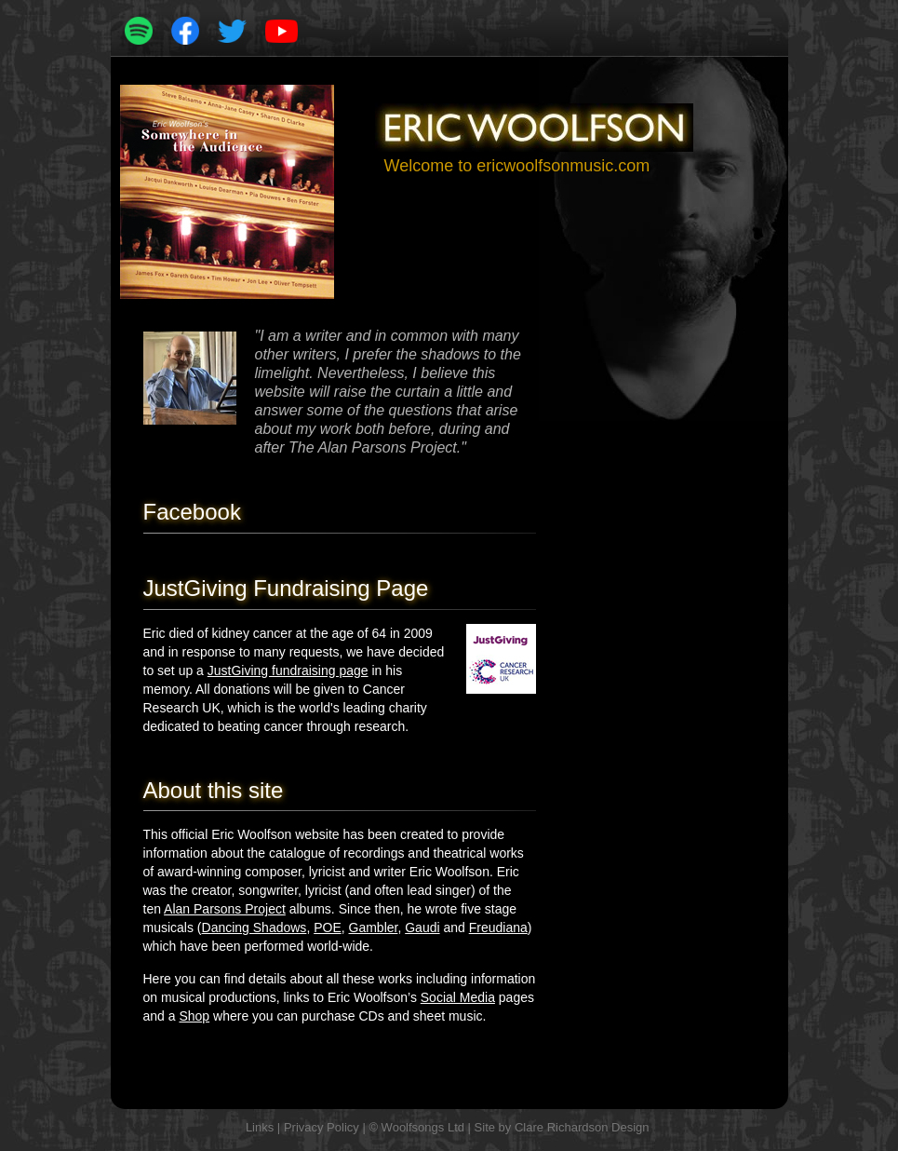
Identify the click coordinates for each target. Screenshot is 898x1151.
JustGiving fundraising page (288, 670)
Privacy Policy (321, 1127)
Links (260, 1127)
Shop (194, 1016)
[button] (760, 28)
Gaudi (422, 927)
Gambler (373, 927)
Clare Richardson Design (582, 1127)
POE (328, 927)
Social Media (458, 997)
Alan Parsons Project (225, 908)
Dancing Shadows (254, 927)
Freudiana (498, 927)
